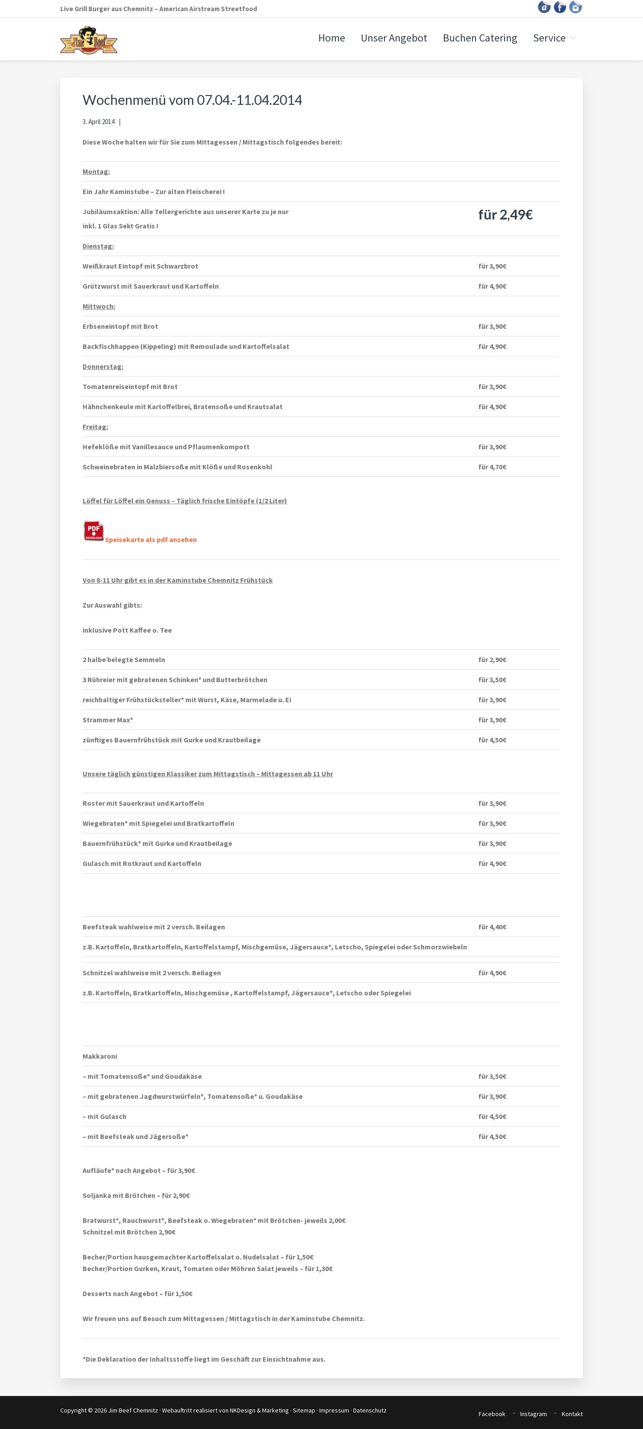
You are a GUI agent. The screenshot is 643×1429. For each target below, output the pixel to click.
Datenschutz (370, 1410)
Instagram (533, 1414)
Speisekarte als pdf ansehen (140, 539)
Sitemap (304, 1410)
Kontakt (572, 1414)
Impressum (334, 1410)
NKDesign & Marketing (259, 1410)
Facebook (492, 1414)
